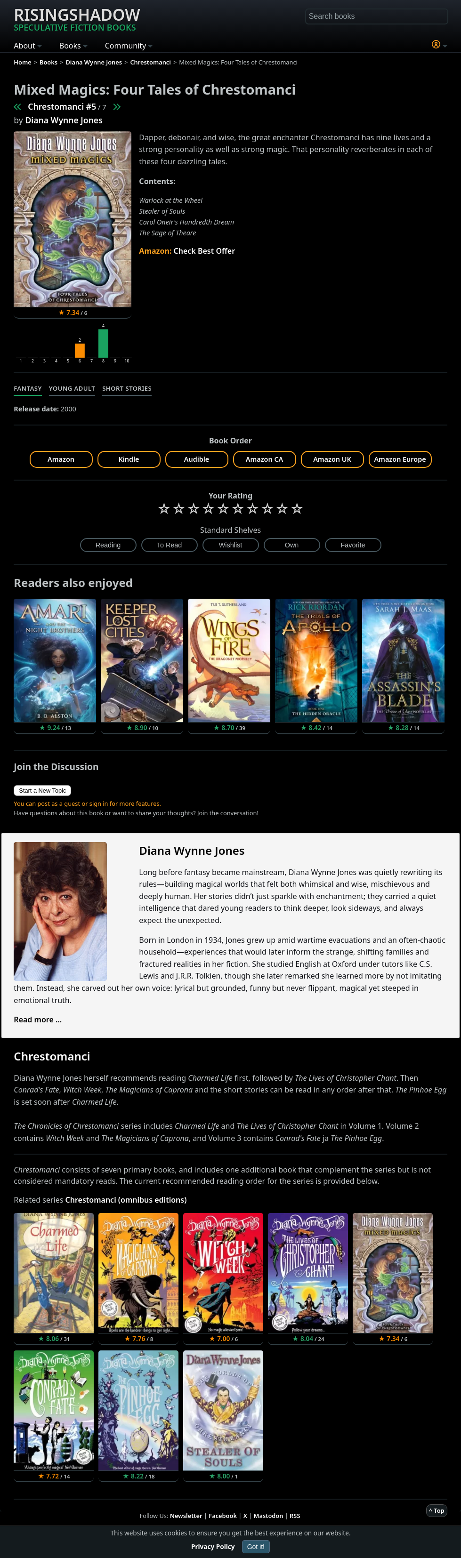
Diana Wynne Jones (63, 120)
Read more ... (38, 1019)
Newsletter (186, 1515)
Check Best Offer (204, 251)
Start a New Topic (42, 790)
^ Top (437, 1510)
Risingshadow (77, 18)
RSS (295, 1515)
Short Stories (127, 388)
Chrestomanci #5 (62, 106)
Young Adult (72, 388)
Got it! (256, 1546)
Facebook (223, 1515)
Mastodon (268, 1515)
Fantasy (28, 388)
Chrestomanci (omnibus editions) (126, 1200)
